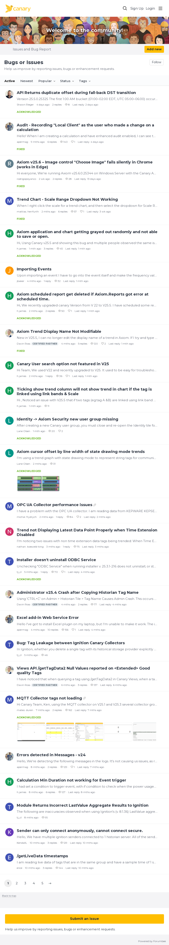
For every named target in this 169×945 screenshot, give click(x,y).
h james (21, 248)
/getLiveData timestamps (42, 856)
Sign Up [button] (137, 8)
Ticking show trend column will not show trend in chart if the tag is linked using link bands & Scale (84, 391)
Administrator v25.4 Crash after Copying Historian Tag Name (78, 592)
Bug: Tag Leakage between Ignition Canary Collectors (71, 643)
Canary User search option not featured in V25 (63, 364)
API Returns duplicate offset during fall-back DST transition (76, 92)
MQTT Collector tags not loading (49, 698)
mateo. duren (25, 710)
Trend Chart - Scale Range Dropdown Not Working (67, 199)
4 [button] (34, 883)
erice (19, 867)
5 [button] (42, 883)
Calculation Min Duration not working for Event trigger (71, 780)
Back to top (9, 895)
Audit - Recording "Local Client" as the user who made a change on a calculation (85, 127)
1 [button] (8, 883)
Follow (156, 62)
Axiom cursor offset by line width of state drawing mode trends (81, 451)
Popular (45, 81)
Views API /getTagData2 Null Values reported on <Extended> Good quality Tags (83, 670)
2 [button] (17, 883)
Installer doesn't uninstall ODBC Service (56, 560)
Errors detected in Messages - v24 (51, 755)
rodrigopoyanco (26, 178)
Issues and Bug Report (32, 49)
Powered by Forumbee (152, 941)
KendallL (22, 842)
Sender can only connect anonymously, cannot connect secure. (80, 830)
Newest (26, 81)
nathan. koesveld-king (30, 546)
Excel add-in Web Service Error (48, 617)
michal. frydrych (27, 516)
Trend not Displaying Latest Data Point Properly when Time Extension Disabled (87, 532)
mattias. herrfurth (28, 211)
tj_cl (19, 571)
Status (65, 81)
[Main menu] (160, 8)
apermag (22, 141)
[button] (50, 883)
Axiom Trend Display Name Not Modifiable (59, 331)
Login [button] (150, 8)
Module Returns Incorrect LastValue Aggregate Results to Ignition (82, 805)
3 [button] (25, 883)
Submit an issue (84, 919)
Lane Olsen (23, 431)
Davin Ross (37, 344)
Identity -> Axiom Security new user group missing (67, 419)
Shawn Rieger (25, 104)
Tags (83, 81)
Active (9, 81)
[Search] (125, 8)
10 (53, 629)
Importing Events (34, 269)
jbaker (20, 281)
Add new (154, 49)
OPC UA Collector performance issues (54, 505)
